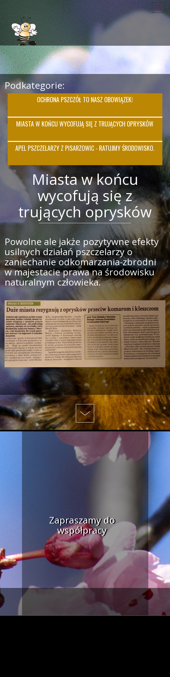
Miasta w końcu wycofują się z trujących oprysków (84, 123)
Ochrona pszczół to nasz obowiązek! (85, 99)
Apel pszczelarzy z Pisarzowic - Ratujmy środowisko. (84, 148)
